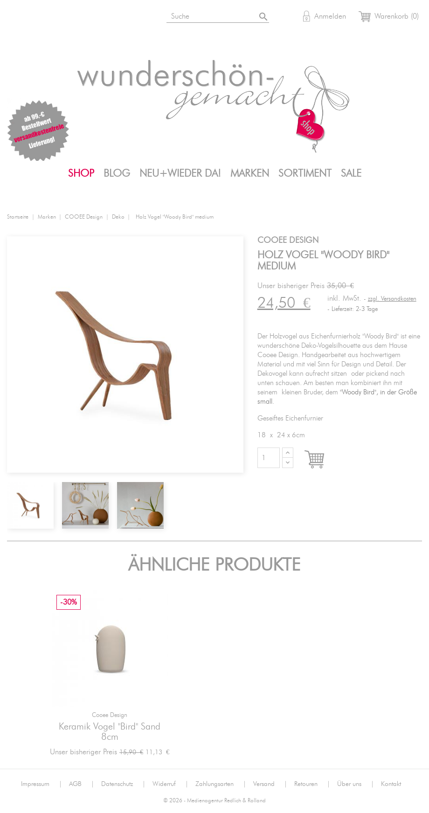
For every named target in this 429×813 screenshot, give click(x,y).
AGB (81, 784)
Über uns (355, 784)
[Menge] (268, 458)
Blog (117, 173)
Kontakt (391, 784)
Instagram (40, 17)
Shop (81, 173)
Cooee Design (109, 715)
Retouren (312, 784)
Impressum (41, 784)
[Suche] (218, 14)
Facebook (63, 17)
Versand (270, 784)
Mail (108, 17)
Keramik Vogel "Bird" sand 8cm (109, 732)
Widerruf (170, 784)
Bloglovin (17, 17)
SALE (351, 173)
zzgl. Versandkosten (392, 299)
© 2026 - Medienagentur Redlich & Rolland (214, 800)
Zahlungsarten (220, 784)
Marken (249, 173)
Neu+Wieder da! (180, 173)
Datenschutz (123, 784)
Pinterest (85, 17)
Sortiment (305, 173)
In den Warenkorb (323, 460)
